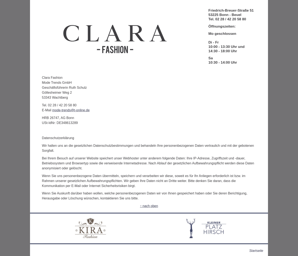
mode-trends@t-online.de (71, 110)
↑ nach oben (149, 206)
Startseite (256, 250)
